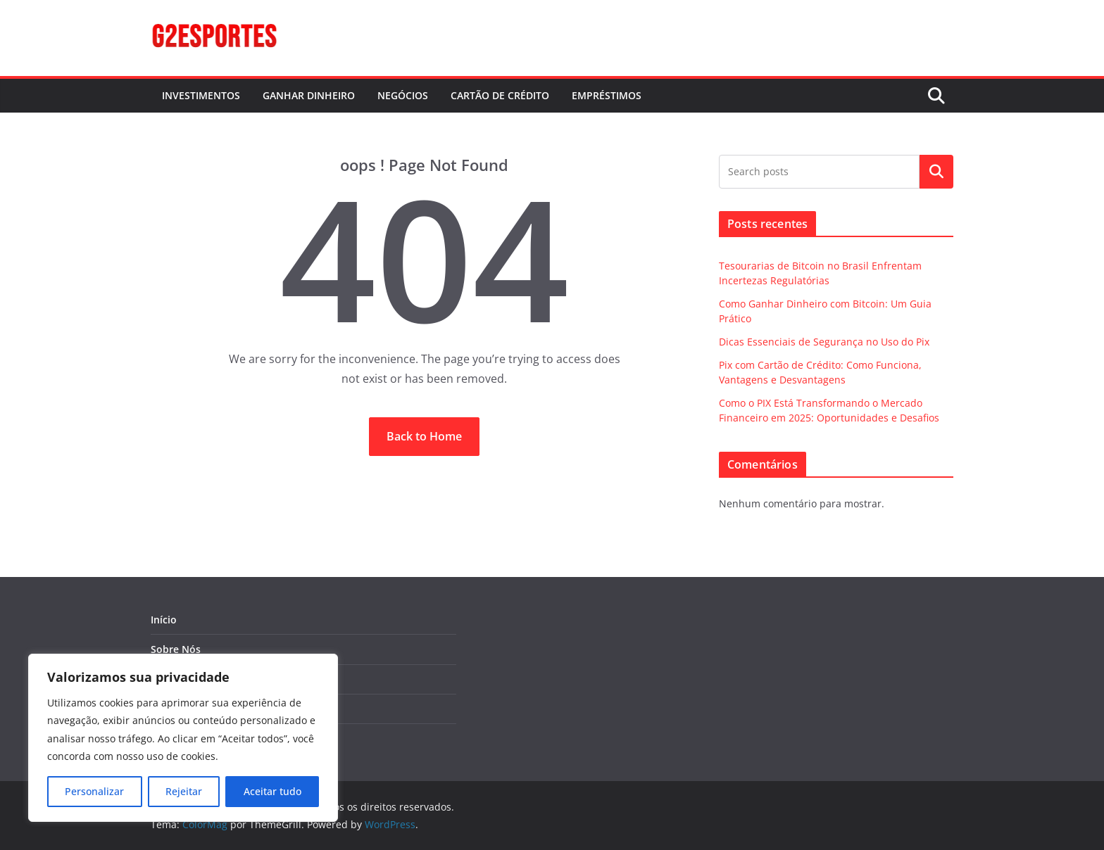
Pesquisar (936, 171)
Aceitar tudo (272, 791)
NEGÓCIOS (402, 95)
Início (164, 619)
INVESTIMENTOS (201, 95)
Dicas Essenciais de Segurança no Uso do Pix (824, 341)
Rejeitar (183, 791)
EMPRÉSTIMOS (606, 95)
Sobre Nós (176, 649)
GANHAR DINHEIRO (309, 95)
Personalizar (94, 791)
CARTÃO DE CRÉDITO (500, 95)
